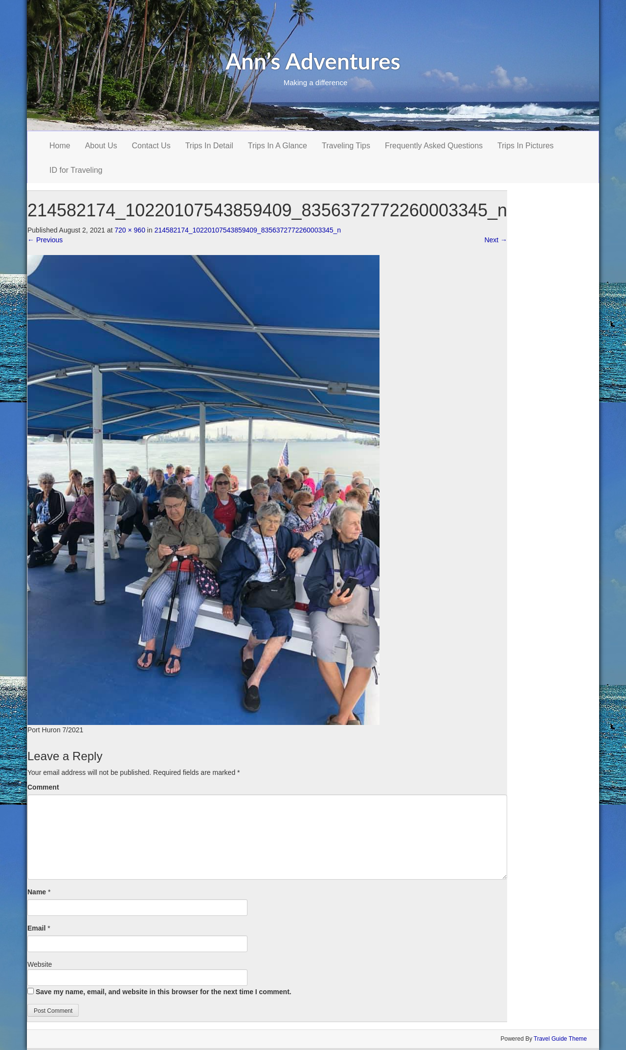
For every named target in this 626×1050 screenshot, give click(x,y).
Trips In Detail (209, 145)
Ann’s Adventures (313, 60)
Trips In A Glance (277, 145)
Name (36, 892)
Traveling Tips (346, 145)
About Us (101, 145)
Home (59, 145)
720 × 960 (129, 230)
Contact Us (151, 145)
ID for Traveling (75, 170)
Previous (45, 240)
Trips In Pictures (525, 145)
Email (36, 928)
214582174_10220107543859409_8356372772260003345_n (248, 230)
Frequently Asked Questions (434, 145)
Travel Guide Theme (560, 1038)
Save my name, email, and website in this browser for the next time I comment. (163, 992)
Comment (43, 787)
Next (495, 240)
